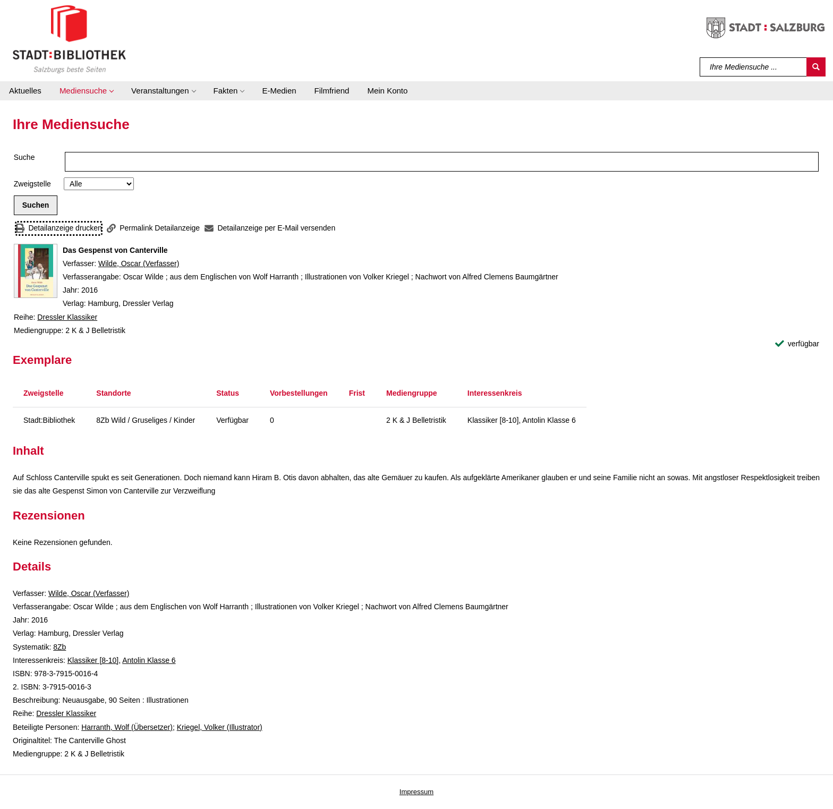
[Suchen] (816, 66)
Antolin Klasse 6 (148, 660)
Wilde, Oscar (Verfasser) (138, 263)
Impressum (417, 792)
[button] (86, 90)
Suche (24, 157)
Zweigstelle (32, 184)
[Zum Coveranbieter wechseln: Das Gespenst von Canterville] (35, 271)
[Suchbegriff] (754, 67)
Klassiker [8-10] (92, 660)
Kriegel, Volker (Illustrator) (219, 727)
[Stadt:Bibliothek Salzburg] (69, 39)
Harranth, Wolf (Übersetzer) (127, 727)
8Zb (59, 647)
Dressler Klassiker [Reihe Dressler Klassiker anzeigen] (67, 317)
